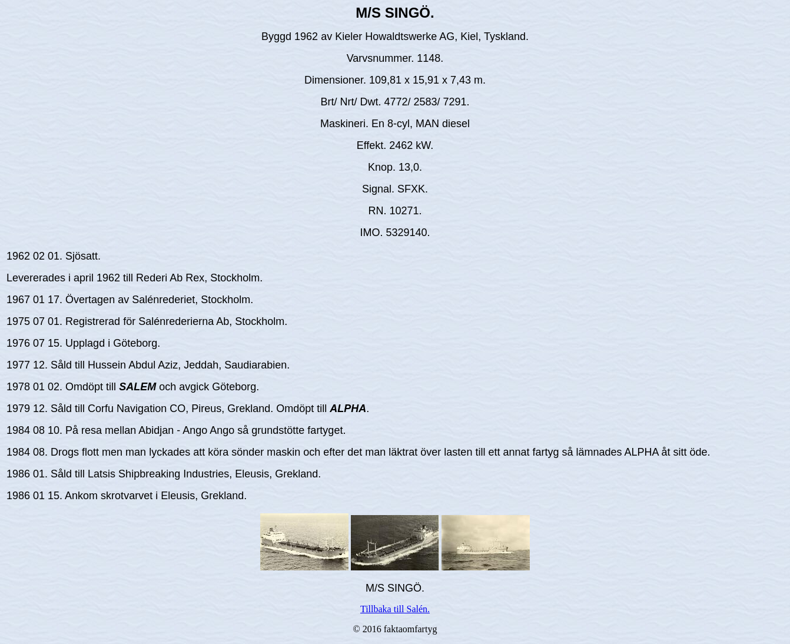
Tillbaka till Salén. (395, 609)
